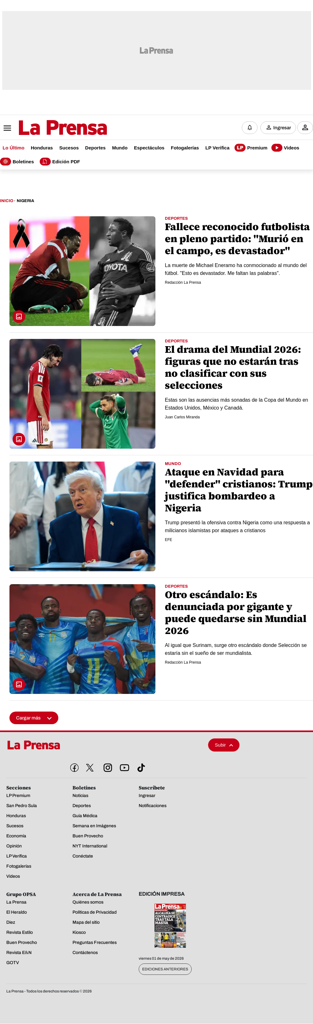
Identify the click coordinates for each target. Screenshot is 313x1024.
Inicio (6, 201)
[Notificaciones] (250, 127)
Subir (224, 745)
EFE (168, 540)
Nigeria (25, 201)
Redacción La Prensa (183, 283)
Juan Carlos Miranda (182, 417)
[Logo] (47, 128)
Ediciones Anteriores (165, 969)
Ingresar (282, 127)
